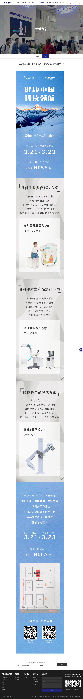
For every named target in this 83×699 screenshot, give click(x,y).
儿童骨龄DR (4, 677)
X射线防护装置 (5, 689)
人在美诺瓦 (35, 681)
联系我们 (62, 2)
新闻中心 (42, 2)
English (79, 3)
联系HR (34, 684)
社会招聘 (35, 677)
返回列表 (62, 664)
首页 (18, 2)
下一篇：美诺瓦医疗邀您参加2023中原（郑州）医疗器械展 (29, 665)
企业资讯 (38, 56)
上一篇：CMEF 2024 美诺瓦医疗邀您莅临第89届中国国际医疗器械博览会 (33, 663)
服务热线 (3, 696)
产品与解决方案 (33, 2)
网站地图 (9, 696)
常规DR (3, 682)
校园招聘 (35, 679)
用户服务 (48, 2)
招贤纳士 (55, 2)
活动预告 (45, 56)
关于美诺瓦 (24, 2)
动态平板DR (4, 687)
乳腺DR (3, 684)
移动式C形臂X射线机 (6, 680)
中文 (74, 3)
